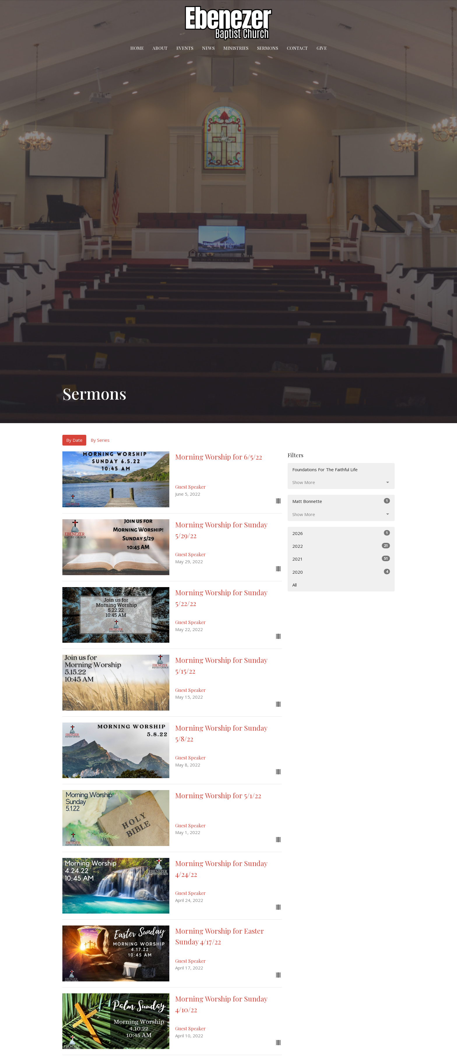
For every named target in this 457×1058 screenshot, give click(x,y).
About (160, 48)
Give (322, 48)
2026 (341, 533)
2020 (341, 572)
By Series (100, 440)
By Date (74, 440)
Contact (297, 48)
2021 (341, 559)
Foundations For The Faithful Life (325, 469)
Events (184, 48)
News (208, 48)
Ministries (235, 48)
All (294, 585)
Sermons (267, 48)
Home (137, 48)
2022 (341, 546)
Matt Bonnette (341, 501)
